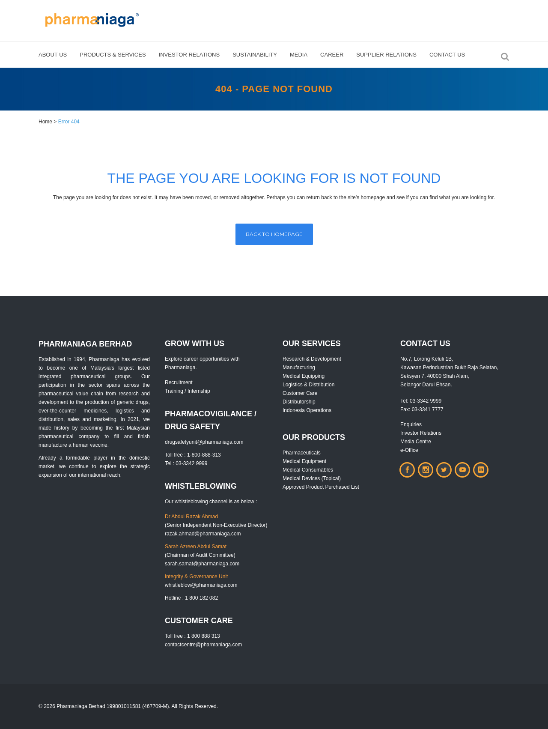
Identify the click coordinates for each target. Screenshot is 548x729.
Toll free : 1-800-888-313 (193, 455)
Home (45, 122)
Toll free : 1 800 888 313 (192, 636)
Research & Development (312, 359)
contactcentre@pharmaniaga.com (203, 645)
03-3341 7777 (428, 409)
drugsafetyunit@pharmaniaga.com (204, 442)
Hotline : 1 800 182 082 (191, 598)
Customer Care (300, 393)
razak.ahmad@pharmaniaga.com (203, 534)
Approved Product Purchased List (321, 487)
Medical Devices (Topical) (312, 478)
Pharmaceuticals (302, 453)
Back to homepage (274, 234)
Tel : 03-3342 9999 (186, 463)
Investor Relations (420, 433)
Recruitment (179, 382)
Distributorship (299, 402)
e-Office (409, 450)
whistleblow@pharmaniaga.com (201, 585)
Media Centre (415, 442)
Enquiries (411, 424)
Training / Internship (187, 391)
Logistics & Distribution (308, 385)
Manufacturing (299, 367)
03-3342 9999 (425, 401)
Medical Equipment (304, 461)
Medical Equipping (304, 376)
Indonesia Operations (307, 410)
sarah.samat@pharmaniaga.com (202, 564)
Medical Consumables (308, 470)
